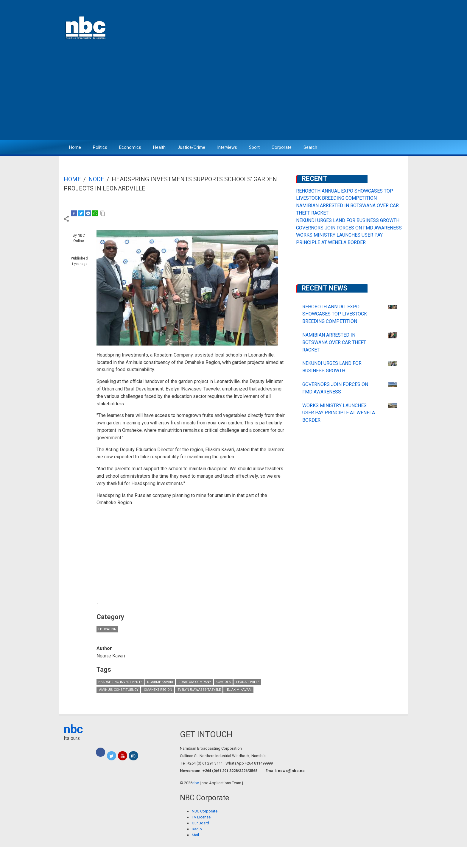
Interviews (227, 147)
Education (107, 629)
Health (159, 147)
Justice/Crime (191, 147)
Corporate (282, 147)
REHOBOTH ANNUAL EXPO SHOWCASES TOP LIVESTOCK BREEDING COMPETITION (334, 314)
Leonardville (247, 682)
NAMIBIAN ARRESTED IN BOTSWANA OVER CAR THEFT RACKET (334, 342)
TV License (201, 817)
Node (96, 179)
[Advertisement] (233, 93)
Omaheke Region (157, 690)
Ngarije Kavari (160, 682)
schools (223, 682)
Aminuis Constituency (118, 690)
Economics (130, 147)
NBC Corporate (204, 811)
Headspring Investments (120, 682)
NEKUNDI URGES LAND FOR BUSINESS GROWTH (347, 220)
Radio (197, 829)
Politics (100, 147)
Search (310, 147)
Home (75, 147)
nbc (73, 729)
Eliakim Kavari (238, 690)
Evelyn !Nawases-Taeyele (199, 690)
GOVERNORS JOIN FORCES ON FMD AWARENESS (349, 228)
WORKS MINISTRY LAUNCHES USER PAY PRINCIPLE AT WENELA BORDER (338, 413)
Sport (254, 147)
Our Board (200, 823)
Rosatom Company (194, 682)
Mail (195, 835)
